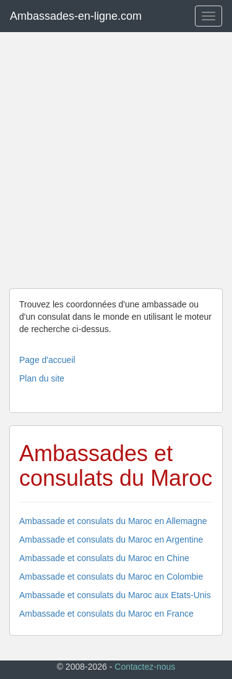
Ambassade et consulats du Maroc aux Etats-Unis (115, 595)
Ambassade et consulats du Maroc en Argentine (111, 539)
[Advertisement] (116, 160)
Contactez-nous (144, 667)
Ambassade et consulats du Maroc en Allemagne (113, 521)
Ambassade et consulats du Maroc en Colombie (111, 576)
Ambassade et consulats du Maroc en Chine (104, 558)
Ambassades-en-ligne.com (76, 16)
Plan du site (41, 378)
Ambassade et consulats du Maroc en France (106, 614)
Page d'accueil (47, 360)
